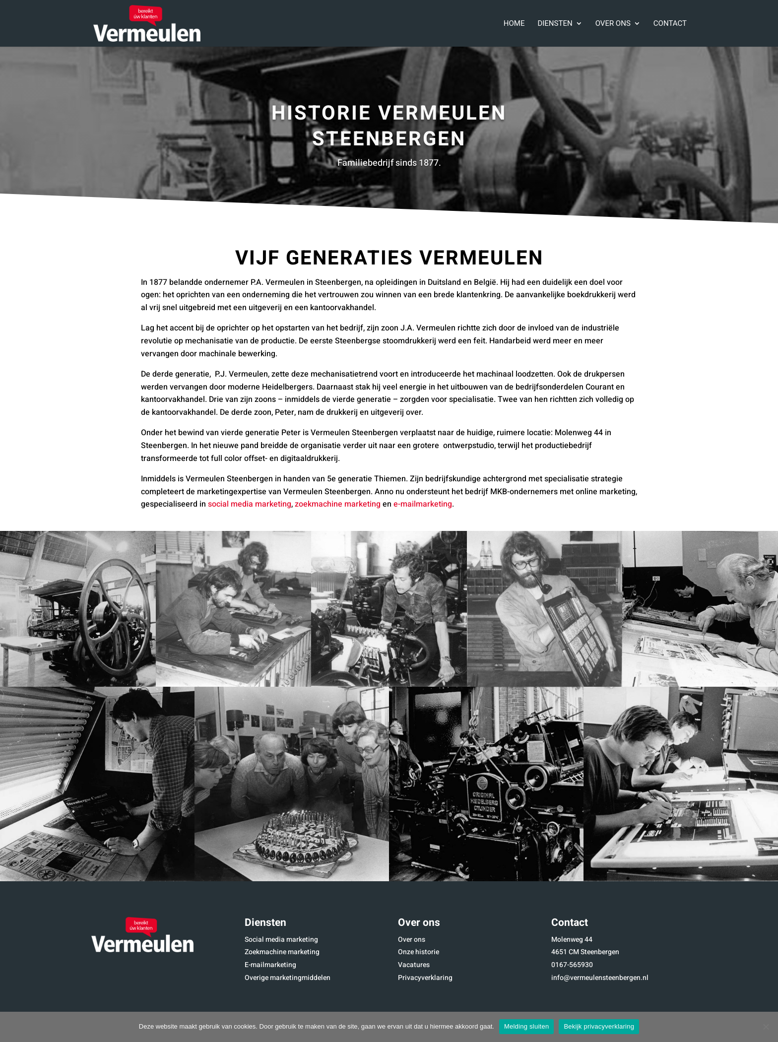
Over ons (613, 24)
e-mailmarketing (422, 504)
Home (514, 24)
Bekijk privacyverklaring (599, 1026)
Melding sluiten (526, 1026)
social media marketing (249, 504)
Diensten (554, 24)
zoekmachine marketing (338, 504)
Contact (670, 24)
